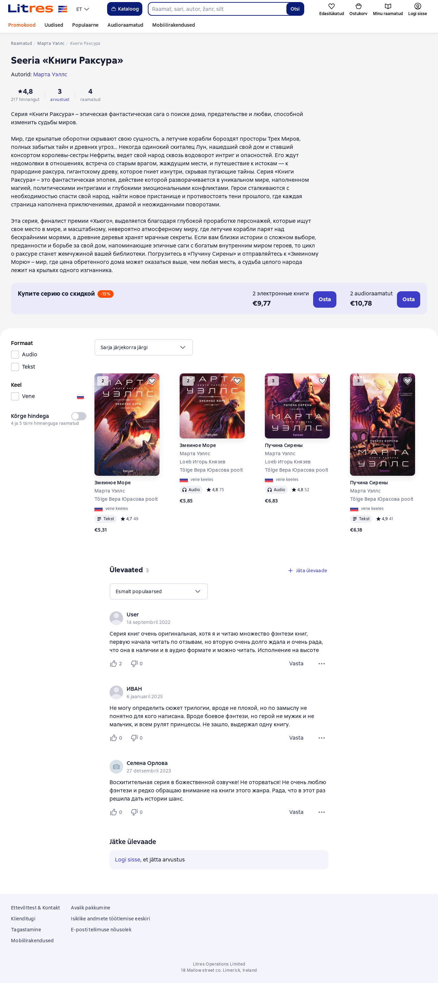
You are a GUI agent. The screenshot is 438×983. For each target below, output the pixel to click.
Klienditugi (23, 919)
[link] (209, 615)
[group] (219, 618)
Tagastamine (26, 930)
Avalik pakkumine (90, 908)
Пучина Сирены (283, 445)
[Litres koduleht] (37, 9)
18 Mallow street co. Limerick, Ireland (219, 970)
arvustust (59, 99)
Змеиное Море (112, 483)
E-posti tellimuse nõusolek (101, 930)
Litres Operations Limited (219, 964)
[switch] (78, 416)
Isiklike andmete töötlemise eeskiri (110, 919)
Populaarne (85, 25)
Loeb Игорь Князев (203, 462)
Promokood (22, 25)
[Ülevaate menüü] (322, 663)
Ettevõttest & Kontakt (35, 908)
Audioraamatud (125, 25)
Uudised (53, 25)
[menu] (83, 9)
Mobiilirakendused (173, 25)
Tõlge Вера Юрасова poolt (126, 499)
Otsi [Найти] (295, 9)
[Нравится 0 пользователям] (117, 738)
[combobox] (217, 9)
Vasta (296, 663)
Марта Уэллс (109, 491)
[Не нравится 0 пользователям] (137, 664)
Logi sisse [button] (127, 859)
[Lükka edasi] (152, 381)
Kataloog (125, 9)
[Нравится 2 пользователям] (117, 664)
